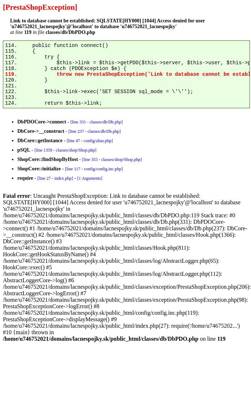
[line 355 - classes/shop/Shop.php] (112, 159)
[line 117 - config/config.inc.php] (94, 168)
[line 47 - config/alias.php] (90, 140)
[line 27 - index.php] (55, 178)
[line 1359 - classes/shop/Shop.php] (65, 150)
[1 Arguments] (89, 178)
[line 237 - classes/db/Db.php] (94, 131)
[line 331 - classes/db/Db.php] (96, 122)
